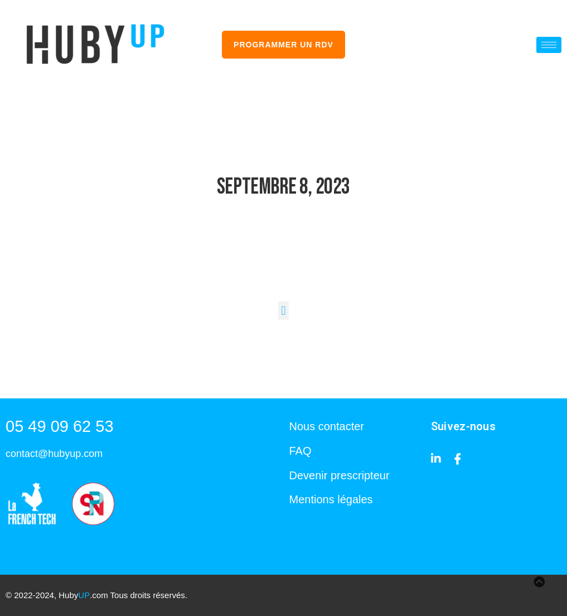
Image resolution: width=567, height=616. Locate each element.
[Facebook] (457, 458)
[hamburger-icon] (548, 45)
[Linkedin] (436, 458)
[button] (283, 310)
